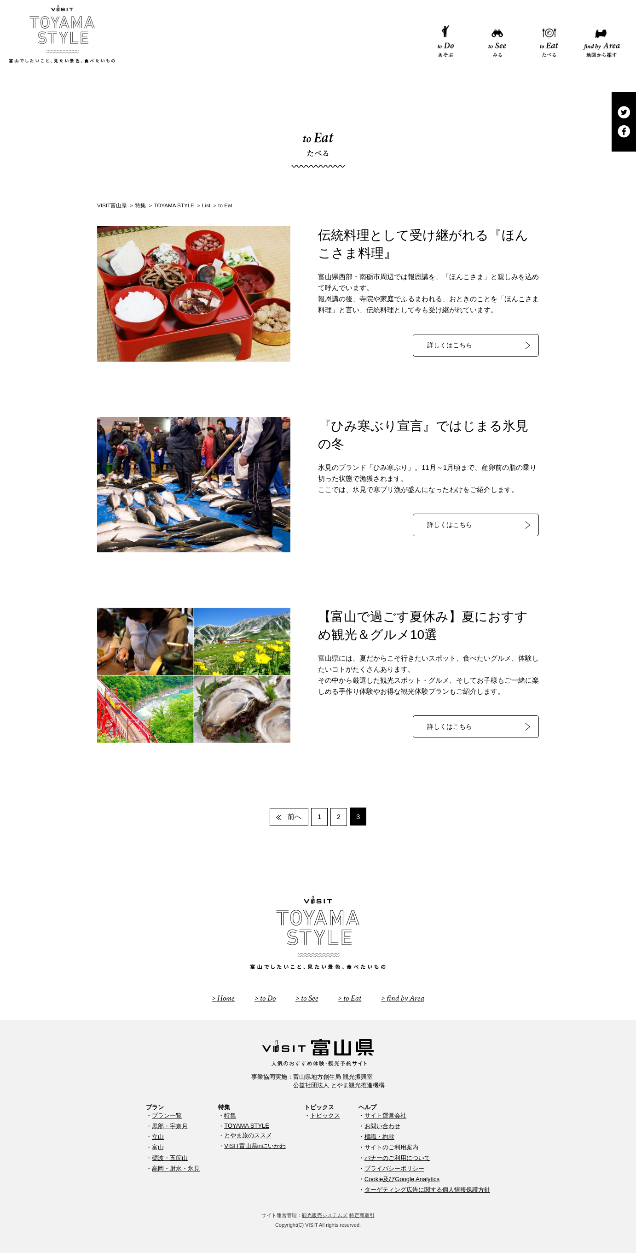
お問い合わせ (382, 1125)
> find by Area (405, 997)
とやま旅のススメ (248, 1134)
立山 (158, 1136)
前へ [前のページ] (293, 816)
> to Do (264, 997)
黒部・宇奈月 (170, 1125)
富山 (158, 1146)
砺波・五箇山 (170, 1157)
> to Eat (351, 997)
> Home (220, 997)
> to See (307, 997)
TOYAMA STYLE (246, 1125)
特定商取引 (362, 1215)
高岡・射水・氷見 (176, 1168)
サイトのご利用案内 (391, 1146)
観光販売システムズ (324, 1215)
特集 (230, 1115)
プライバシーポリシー (394, 1168)
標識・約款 (379, 1136)
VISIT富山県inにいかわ (255, 1145)
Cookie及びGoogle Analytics (401, 1178)
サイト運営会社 (385, 1115)
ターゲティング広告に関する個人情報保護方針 (427, 1189)
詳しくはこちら (449, 345)
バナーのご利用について (397, 1157)
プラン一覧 (167, 1115)
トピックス (325, 1115)
